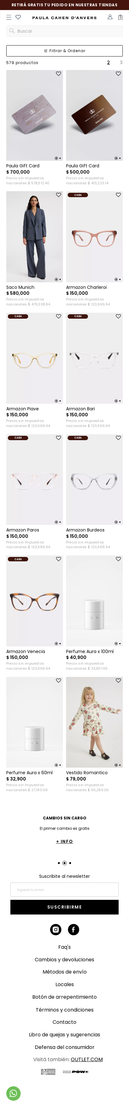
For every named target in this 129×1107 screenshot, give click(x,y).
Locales (64, 984)
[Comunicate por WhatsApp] (13, 1093)
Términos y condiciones (65, 1009)
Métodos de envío (65, 971)
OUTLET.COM (87, 1059)
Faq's (64, 947)
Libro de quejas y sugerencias (64, 1034)
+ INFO (64, 841)
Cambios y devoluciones (64, 959)
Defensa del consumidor (65, 1047)
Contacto (64, 1022)
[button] (18, 18)
